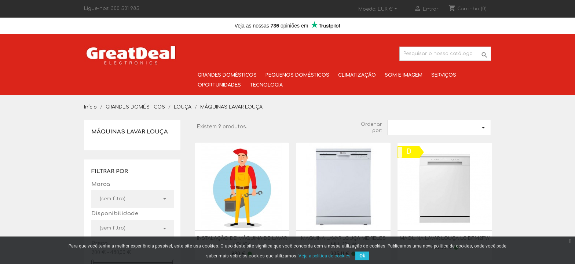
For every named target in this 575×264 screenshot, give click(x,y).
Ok (362, 255)
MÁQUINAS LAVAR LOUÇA (129, 132)
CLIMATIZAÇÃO (357, 75)
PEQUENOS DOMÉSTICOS (297, 75)
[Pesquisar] (445, 54)
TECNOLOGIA (266, 85)
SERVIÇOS (443, 75)
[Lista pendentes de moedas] (388, 9)
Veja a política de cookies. (325, 255)
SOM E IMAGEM (403, 75)
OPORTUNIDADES (219, 85)
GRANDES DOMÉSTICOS (227, 75)
